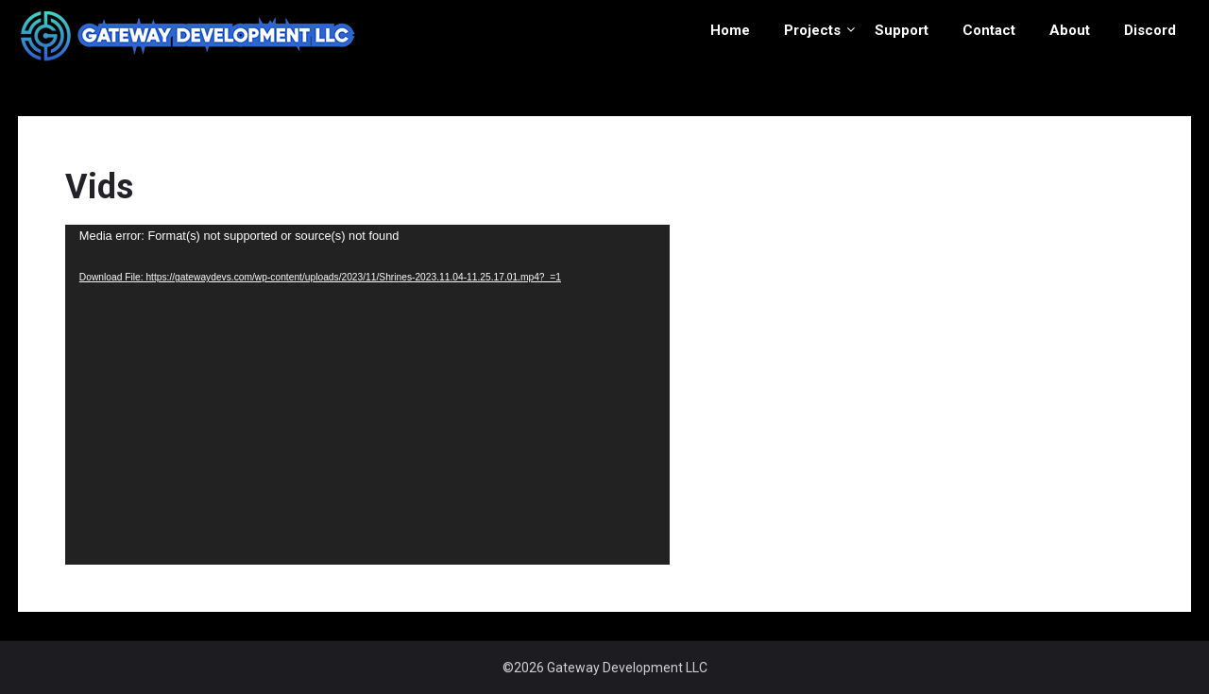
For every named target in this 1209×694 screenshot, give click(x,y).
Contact (988, 30)
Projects (812, 30)
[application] (367, 395)
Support (901, 30)
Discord (1150, 30)
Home (730, 30)
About (1069, 30)
